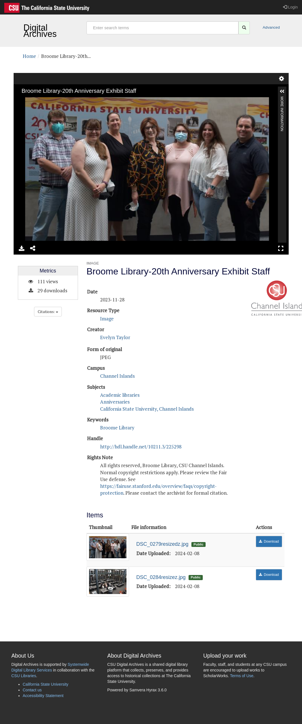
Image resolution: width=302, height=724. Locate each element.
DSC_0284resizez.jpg (161, 577)
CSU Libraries (23, 675)
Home (29, 56)
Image (107, 318)
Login (290, 7)
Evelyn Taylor (115, 337)
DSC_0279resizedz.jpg (162, 544)
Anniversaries (115, 401)
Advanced (265, 27)
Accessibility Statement (43, 695)
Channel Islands (117, 376)
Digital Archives (40, 31)
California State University (45, 684)
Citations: (48, 311)
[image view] (151, 164)
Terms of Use (241, 675)
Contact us (32, 690)
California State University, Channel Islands (147, 409)
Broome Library (117, 427)
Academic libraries (120, 395)
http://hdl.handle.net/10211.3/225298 (140, 446)
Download (271, 541)
